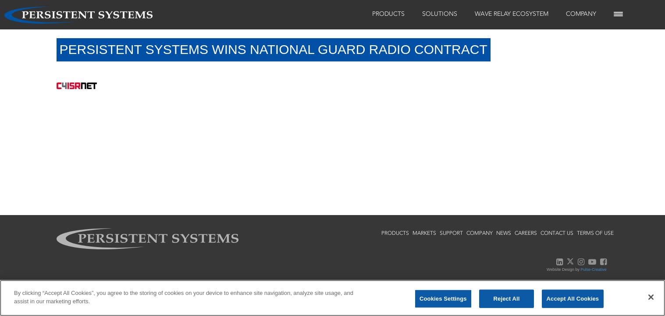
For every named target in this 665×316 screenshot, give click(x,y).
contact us (557, 233)
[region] (332, 298)
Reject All (507, 298)
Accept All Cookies (573, 298)
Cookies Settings (443, 298)
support (451, 233)
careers (526, 233)
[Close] (651, 297)
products (395, 233)
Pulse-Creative (593, 269)
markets (424, 233)
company (479, 233)
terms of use (595, 233)
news (503, 233)
